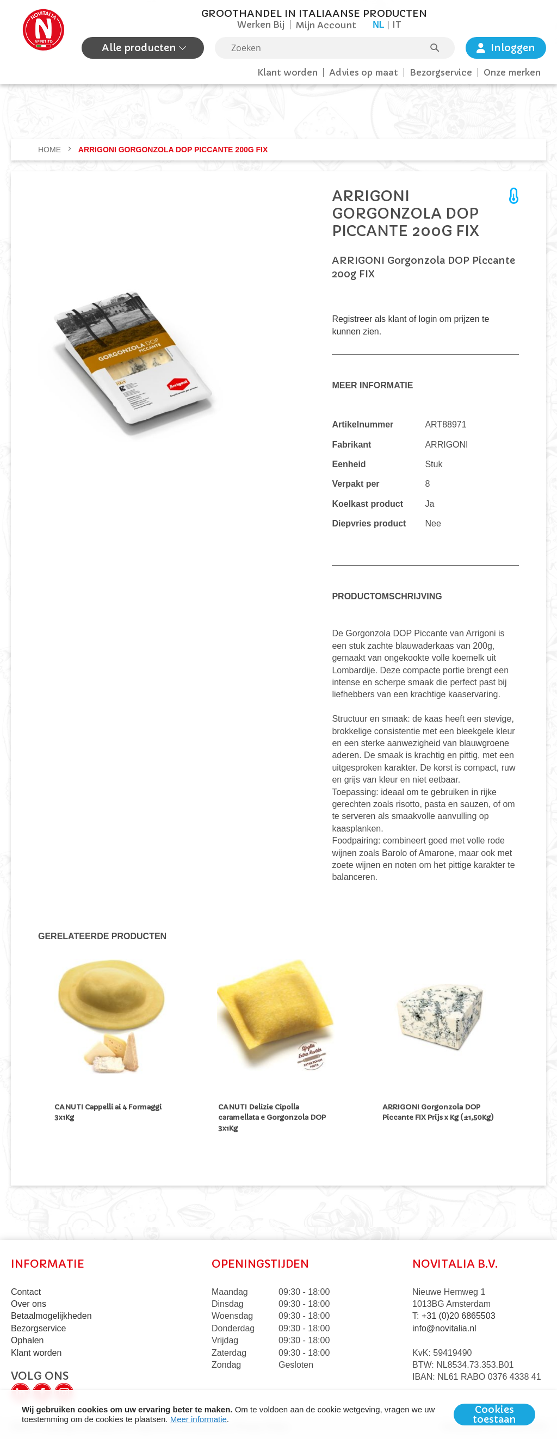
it (396, 24)
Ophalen (27, 1340)
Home (50, 149)
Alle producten (140, 47)
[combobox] (335, 48)
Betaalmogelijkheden (51, 1315)
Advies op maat (363, 72)
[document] (278, 1414)
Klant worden (287, 72)
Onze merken (512, 72)
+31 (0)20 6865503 (459, 1315)
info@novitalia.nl (444, 1328)
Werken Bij (260, 24)
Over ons (28, 1303)
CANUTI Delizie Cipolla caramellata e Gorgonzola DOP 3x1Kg (272, 1117)
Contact (26, 1292)
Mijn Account (326, 25)
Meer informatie (198, 1419)
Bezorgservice (441, 72)
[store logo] (43, 33)
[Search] (440, 48)
